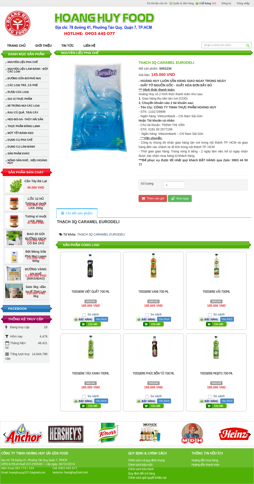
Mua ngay (180, 198)
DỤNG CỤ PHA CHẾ (20, 139)
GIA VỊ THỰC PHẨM (20, 98)
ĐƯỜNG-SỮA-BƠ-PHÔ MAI (24, 78)
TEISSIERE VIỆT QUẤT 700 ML (90, 291)
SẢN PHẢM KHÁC (19, 153)
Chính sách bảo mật (140, 464)
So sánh (93, 314)
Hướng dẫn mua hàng (205, 460)
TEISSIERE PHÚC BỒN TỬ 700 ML (153, 373)
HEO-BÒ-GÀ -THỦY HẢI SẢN (25, 119)
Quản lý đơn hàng (183, 3)
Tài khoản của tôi (157, 3)
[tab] (77, 213)
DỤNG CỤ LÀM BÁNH (21, 146)
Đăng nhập (243, 3)
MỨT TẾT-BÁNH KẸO (21, 133)
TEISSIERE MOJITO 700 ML (216, 373)
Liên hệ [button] (89, 45)
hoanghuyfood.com (76, 472)
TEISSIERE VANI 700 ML (153, 291)
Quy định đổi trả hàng (141, 473)
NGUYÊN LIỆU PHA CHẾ (23, 62)
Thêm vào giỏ (152, 198)
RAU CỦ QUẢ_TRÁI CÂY (23, 112)
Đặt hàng (85, 319)
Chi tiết (92, 324)
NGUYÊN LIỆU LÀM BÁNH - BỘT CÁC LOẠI (28, 70)
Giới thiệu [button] (43, 45)
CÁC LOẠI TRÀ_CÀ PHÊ (23, 85)
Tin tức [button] (67, 45)
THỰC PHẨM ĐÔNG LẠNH (24, 126)
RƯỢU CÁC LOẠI (18, 92)
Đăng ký (226, 3)
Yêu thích (101, 319)
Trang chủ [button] (16, 45)
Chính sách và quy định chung (146, 460)
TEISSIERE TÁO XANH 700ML (90, 373)
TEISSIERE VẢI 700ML (216, 291)
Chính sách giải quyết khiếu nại (147, 477)
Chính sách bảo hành (141, 469)
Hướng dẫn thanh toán (205, 464)
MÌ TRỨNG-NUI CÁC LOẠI (24, 105)
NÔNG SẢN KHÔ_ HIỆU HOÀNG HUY (27, 162)
